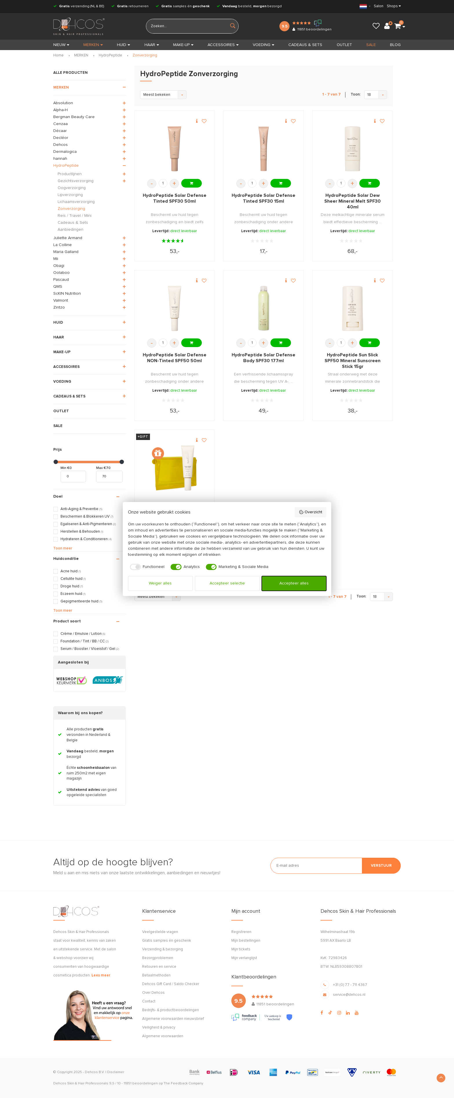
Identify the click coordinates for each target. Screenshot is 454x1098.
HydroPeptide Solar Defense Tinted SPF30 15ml (263, 198)
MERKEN (93, 45)
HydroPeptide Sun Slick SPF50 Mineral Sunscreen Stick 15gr (352, 361)
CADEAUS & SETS (305, 45)
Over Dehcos (153, 993)
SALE (371, 45)
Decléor (60, 138)
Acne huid (71, 571)
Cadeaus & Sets (73, 223)
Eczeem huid (73, 594)
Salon (378, 6)
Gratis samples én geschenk (166, 941)
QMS (57, 287)
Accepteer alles (294, 583)
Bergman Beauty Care (74, 117)
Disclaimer (115, 1072)
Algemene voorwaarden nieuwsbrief (173, 1019)
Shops (392, 6)
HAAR (151, 45)
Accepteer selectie (227, 583)
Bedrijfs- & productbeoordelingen (170, 1010)
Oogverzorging (72, 188)
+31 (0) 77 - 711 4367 (350, 985)
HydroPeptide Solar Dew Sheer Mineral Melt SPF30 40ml (352, 201)
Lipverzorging (70, 195)
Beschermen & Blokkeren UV (87, 516)
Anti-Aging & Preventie (81, 509)
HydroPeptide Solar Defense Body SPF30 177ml (263, 358)
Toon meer (62, 548)
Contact (148, 1001)
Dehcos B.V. (95, 1072)
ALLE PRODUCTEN (70, 73)
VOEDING (263, 45)
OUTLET (344, 45)
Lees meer (100, 975)
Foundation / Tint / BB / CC (85, 641)
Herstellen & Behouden (82, 532)
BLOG (395, 45)
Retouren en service (159, 967)
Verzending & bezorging (162, 949)
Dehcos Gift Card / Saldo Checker (170, 984)
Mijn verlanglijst (244, 958)
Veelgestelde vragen (160, 932)
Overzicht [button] (310, 512)
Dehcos (60, 145)
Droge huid (72, 586)
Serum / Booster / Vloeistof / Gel (90, 649)
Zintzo (59, 307)
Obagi (58, 266)
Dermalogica (65, 152)
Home (58, 55)
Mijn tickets (240, 949)
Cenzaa (60, 124)
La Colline (62, 245)
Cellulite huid (73, 579)
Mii (55, 259)
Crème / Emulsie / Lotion (83, 634)
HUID (123, 45)
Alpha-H (60, 110)
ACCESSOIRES (223, 45)
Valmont (60, 300)
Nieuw (61, 45)
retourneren (130, 6)
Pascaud (61, 280)
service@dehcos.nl (349, 995)
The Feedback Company (183, 1083)
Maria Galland (65, 252)
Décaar (60, 131)
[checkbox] (146, 567)
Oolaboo (61, 273)
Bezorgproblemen (157, 958)
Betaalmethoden (156, 975)
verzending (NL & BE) (78, 6)
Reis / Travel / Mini (74, 216)
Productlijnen (70, 174)
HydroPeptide (110, 55)
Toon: (355, 94)
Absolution (63, 103)
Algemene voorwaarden (162, 1036)
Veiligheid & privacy (158, 1027)
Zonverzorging (145, 55)
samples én (182, 6)
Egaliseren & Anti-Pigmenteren (88, 524)
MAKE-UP (183, 45)
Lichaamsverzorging (76, 202)
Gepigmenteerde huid (81, 601)
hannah (60, 159)
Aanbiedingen (70, 230)
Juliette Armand (67, 238)
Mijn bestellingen (245, 941)
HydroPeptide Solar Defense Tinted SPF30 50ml (174, 198)
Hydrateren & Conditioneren (86, 539)
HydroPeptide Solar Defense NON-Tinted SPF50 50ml (174, 358)
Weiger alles (160, 583)
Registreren (241, 932)
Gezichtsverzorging (76, 181)
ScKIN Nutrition (67, 294)
